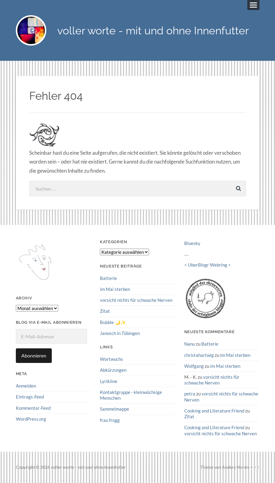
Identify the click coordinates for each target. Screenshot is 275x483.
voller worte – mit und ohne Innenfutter (88, 467)
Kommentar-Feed (33, 408)
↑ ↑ (256, 467)
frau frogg (110, 420)
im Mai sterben (115, 289)
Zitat (105, 311)
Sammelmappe (114, 409)
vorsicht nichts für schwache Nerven (136, 300)
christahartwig (199, 355)
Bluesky (192, 243)
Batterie (108, 278)
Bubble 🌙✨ (113, 322)
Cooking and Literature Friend (214, 410)
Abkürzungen (113, 370)
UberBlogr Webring (207, 264)
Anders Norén (235, 467)
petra (189, 393)
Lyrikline (108, 381)
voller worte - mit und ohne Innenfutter (153, 30)
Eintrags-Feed (30, 396)
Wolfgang (194, 366)
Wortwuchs (111, 359)
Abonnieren (33, 355)
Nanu (189, 344)
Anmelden (26, 385)
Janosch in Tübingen (120, 333)
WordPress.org (31, 419)
